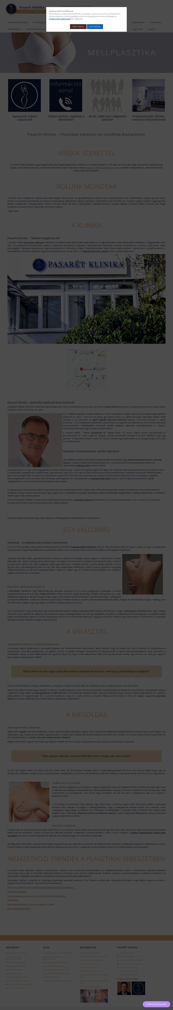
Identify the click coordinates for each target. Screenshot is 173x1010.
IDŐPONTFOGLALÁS (156, 1004)
